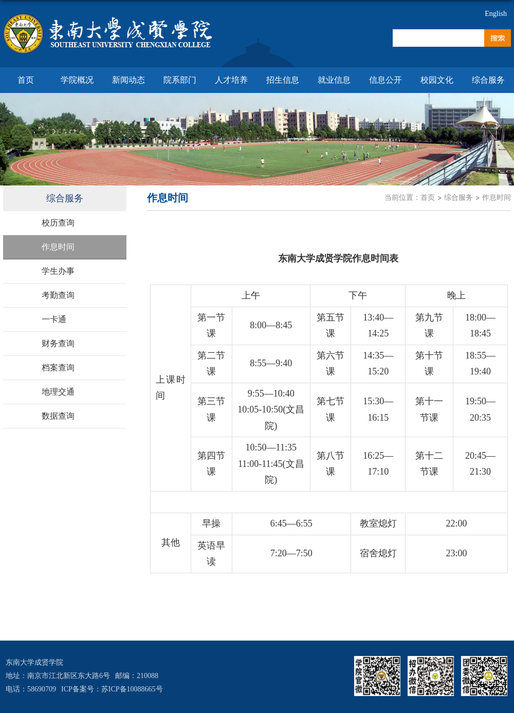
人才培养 (231, 80)
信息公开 (385, 80)
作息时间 (496, 197)
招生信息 (282, 80)
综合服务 (488, 80)
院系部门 (179, 80)
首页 (25, 80)
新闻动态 (128, 80)
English (496, 13)
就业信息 (334, 80)
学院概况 (77, 80)
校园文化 (436, 80)
